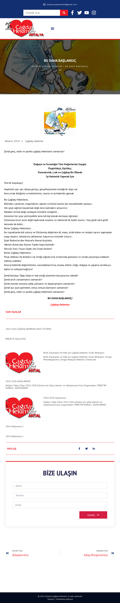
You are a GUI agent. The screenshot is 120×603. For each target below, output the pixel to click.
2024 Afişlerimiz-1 (14, 436)
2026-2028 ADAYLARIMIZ (18, 381)
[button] (52, 28)
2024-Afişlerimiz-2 (15, 426)
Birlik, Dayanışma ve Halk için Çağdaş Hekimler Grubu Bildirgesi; (74, 352)
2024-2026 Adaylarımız (54, 397)
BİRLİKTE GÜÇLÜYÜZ (16, 338)
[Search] (64, 13)
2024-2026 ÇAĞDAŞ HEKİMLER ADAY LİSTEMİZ (28, 329)
